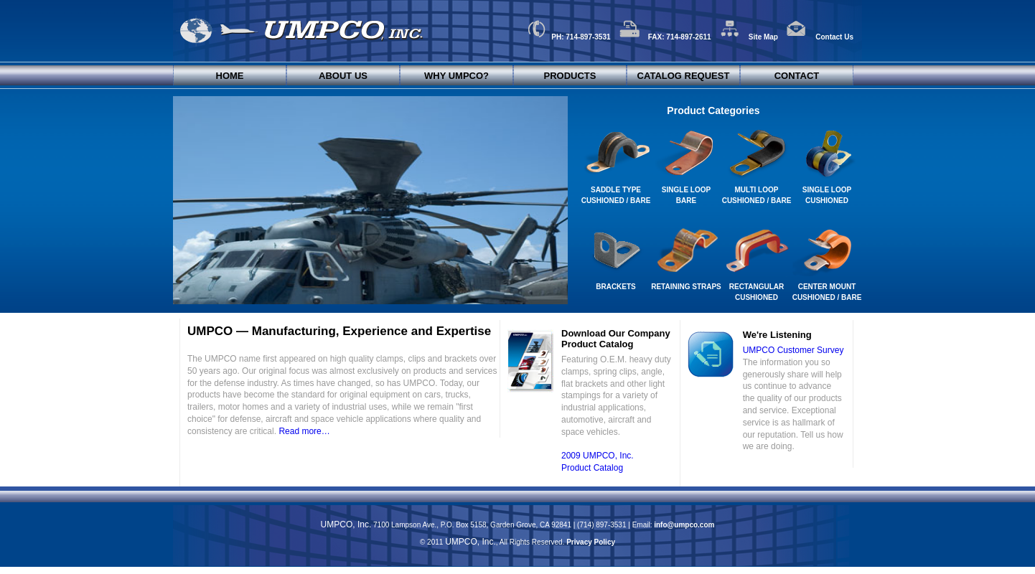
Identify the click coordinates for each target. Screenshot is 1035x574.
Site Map (748, 37)
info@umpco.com (684, 525)
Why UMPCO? (456, 75)
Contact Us (819, 37)
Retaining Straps (686, 287)
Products (570, 75)
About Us (343, 75)
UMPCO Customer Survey (793, 350)
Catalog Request (683, 75)
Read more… (303, 431)
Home (230, 75)
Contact (797, 75)
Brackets (616, 287)
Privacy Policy (590, 542)
